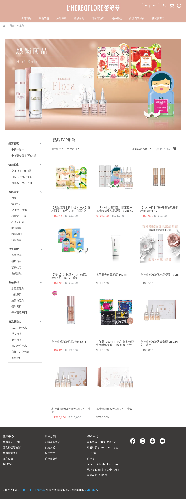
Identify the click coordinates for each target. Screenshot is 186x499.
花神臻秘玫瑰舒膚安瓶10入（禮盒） (70, 410)
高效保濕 (16, 255)
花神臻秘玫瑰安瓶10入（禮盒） (115, 409)
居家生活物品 (19, 327)
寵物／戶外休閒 (20, 351)
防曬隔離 (16, 234)
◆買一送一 (17, 149)
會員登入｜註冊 (12, 442)
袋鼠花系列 (17, 300)
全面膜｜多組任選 (21, 170)
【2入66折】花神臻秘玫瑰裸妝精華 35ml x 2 (159, 209)
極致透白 (16, 261)
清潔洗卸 (16, 204)
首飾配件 (16, 357)
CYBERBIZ (91, 489)
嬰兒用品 (16, 333)
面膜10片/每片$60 (21, 176)
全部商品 (26, 18)
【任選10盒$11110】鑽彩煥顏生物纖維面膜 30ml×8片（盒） (115, 343)
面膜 (13, 198)
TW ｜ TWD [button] (151, 6)
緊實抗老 (16, 267)
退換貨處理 (51, 458)
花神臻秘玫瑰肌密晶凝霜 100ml (159, 274)
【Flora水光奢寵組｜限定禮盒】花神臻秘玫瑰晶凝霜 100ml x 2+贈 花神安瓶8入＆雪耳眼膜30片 (115, 209)
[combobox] (57, 149)
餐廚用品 (16, 339)
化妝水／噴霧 (19, 210)
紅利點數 (8, 458)
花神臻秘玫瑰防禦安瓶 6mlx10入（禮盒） (159, 343)
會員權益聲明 (10, 453)
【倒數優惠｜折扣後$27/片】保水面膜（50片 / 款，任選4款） (70, 209)
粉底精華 (16, 240)
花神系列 (16, 294)
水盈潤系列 (17, 288)
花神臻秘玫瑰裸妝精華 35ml (68, 341)
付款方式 (50, 447)
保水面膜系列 (19, 312)
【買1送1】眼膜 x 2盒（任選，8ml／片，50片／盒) (70, 276)
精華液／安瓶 (19, 216)
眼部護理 (16, 228)
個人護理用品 (19, 345)
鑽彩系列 (16, 306)
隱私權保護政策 (12, 447)
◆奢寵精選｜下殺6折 (23, 155)
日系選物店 (98, 18)
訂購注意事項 (52, 442)
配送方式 (50, 453)
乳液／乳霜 (17, 222)
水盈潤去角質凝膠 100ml (111, 274)
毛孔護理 (16, 273)
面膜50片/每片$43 (21, 182)
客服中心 (8, 464)
